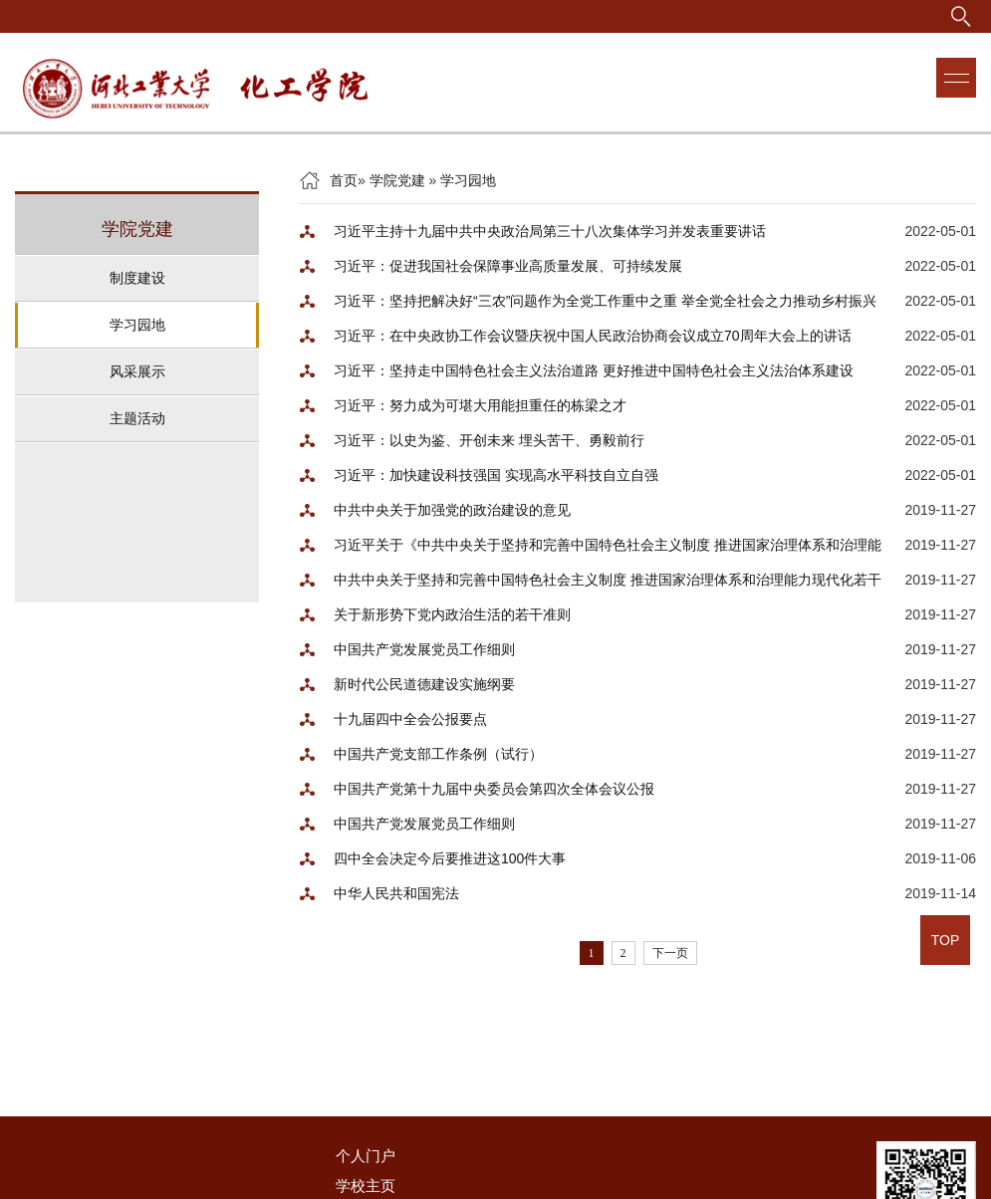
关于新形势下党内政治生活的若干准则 (452, 614)
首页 (344, 180)
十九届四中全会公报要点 (410, 719)
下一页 (670, 953)
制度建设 (137, 278)
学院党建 (397, 180)
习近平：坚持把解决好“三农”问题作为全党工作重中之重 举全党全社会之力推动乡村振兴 (605, 301)
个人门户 (365, 1155)
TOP (945, 940)
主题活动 (137, 418)
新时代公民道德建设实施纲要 (424, 684)
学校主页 (365, 1185)
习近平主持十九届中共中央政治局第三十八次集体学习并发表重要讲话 (550, 231)
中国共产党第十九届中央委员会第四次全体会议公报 (494, 789)
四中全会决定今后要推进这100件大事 (450, 858)
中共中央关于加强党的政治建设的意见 (452, 510)
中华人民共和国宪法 (396, 893)
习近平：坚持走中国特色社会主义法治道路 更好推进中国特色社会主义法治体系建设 (594, 370)
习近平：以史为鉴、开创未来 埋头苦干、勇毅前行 (489, 440)
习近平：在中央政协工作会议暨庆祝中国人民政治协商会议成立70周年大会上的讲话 (593, 336)
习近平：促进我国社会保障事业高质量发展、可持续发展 (508, 266)
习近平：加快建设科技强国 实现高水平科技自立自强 (496, 475)
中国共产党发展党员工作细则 (424, 649)
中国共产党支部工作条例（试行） (438, 754)
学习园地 (137, 325)
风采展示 (137, 371)
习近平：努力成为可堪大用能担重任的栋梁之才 (480, 405)
